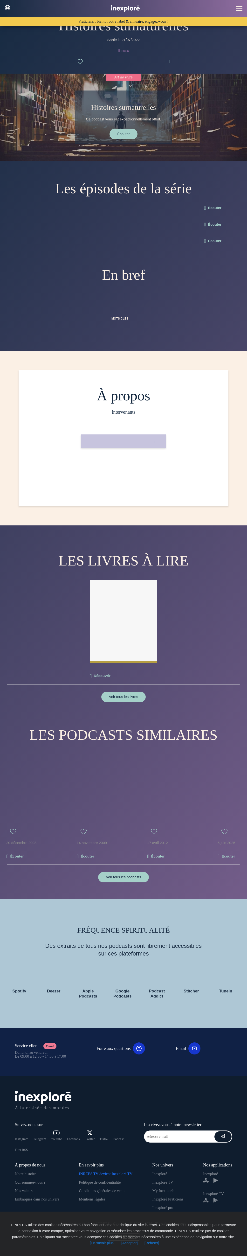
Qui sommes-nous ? (30, 1182)
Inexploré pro (162, 1208)
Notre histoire (25, 1174)
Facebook (73, 1139)
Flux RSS (21, 1150)
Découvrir (102, 676)
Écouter (123, 134)
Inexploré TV (162, 1182)
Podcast (118, 1139)
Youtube (56, 1135)
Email (188, 1048)
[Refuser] (151, 1243)
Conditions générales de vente (102, 1191)
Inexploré (159, 1174)
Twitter (90, 1135)
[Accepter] (129, 1243)
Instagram (21, 1139)
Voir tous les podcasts (123, 877)
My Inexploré (162, 1191)
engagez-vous (156, 21)
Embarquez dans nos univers (37, 1199)
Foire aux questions (120, 1048)
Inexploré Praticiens (167, 1199)
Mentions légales (92, 1199)
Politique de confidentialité (100, 1182)
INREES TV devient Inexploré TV (105, 1174)
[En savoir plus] (102, 1243)
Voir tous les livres (123, 697)
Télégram (39, 1139)
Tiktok (104, 1139)
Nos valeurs (24, 1191)
